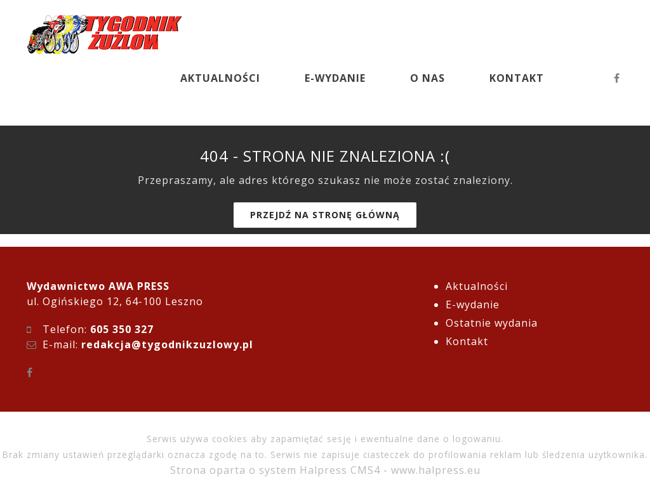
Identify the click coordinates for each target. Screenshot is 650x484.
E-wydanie (473, 304)
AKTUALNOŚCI (220, 78)
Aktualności (477, 286)
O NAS (427, 78)
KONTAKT (516, 78)
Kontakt (467, 341)
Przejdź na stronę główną (325, 215)
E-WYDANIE (335, 78)
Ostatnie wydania (492, 323)
